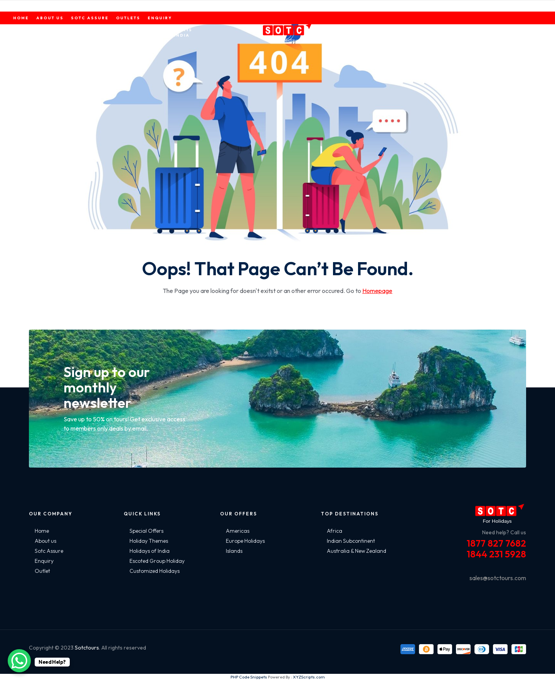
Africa (334, 530)
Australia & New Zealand (356, 550)
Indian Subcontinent (351, 540)
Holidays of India (150, 550)
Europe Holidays (245, 540)
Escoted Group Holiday (157, 560)
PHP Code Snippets (248, 677)
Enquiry (44, 560)
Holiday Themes (149, 540)
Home (42, 530)
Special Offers (146, 530)
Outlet (42, 570)
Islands (234, 550)
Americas (237, 530)
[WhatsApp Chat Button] (19, 660)
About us (45, 540)
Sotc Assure (49, 550)
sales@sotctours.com (497, 578)
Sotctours (87, 647)
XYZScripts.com (309, 677)
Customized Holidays (155, 570)
